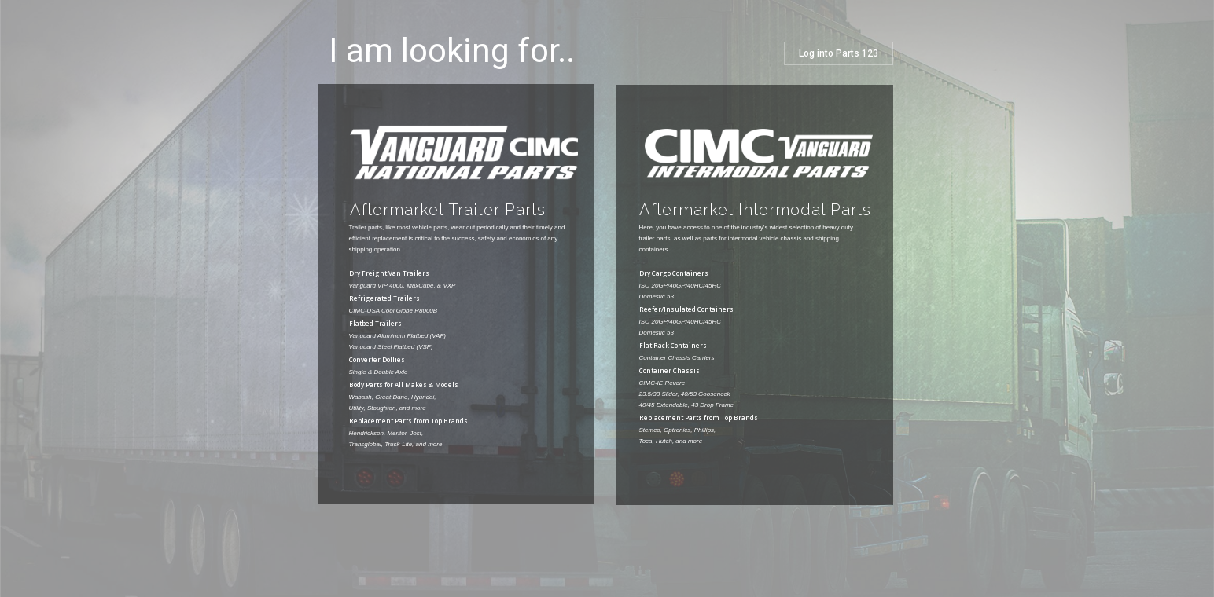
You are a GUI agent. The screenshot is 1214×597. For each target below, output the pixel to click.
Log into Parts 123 (838, 53)
